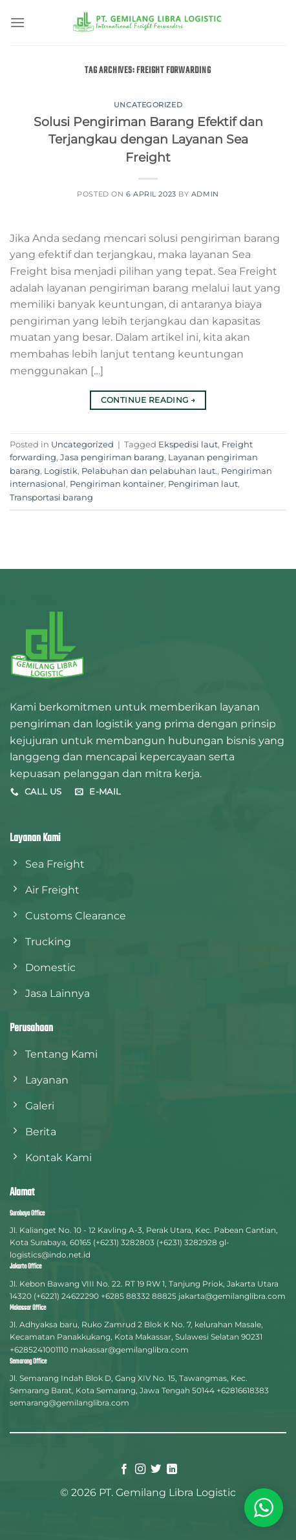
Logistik (61, 471)
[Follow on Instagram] (140, 1469)
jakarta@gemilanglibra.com (232, 1296)
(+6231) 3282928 (186, 1242)
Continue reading (148, 400)
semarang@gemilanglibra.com (69, 1402)
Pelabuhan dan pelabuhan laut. (149, 471)
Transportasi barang (51, 497)
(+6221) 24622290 (66, 1296)
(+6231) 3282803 (123, 1242)
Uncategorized (148, 104)
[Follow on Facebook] (124, 1469)
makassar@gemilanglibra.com (129, 1349)
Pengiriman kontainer (117, 484)
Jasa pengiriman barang (112, 457)
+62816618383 (243, 1390)
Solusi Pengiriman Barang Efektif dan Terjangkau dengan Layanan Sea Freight (148, 140)
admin (205, 193)
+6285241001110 (39, 1349)
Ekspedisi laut (188, 444)
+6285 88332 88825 (138, 1296)
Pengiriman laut (203, 484)
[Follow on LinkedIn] (172, 1469)
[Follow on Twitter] (156, 1469)
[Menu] (17, 22)
